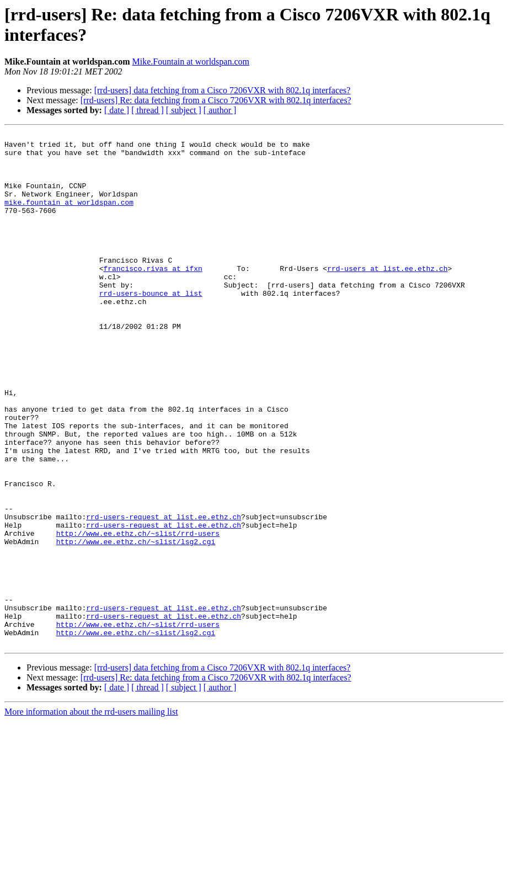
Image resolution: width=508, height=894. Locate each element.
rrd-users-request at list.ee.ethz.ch (163, 594)
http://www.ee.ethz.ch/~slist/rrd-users (138, 614)
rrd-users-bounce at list (150, 326)
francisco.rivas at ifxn (152, 296)
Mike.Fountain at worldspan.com (190, 61)
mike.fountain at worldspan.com (68, 217)
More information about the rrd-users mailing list (91, 814)
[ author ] (220, 110)
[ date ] (116, 110)
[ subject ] (183, 110)
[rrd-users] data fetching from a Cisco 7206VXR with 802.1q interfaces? (222, 90)
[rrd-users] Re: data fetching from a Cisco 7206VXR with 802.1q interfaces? (216, 100)
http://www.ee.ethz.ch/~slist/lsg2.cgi (136, 624)
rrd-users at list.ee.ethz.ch (387, 296)
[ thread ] (147, 110)
